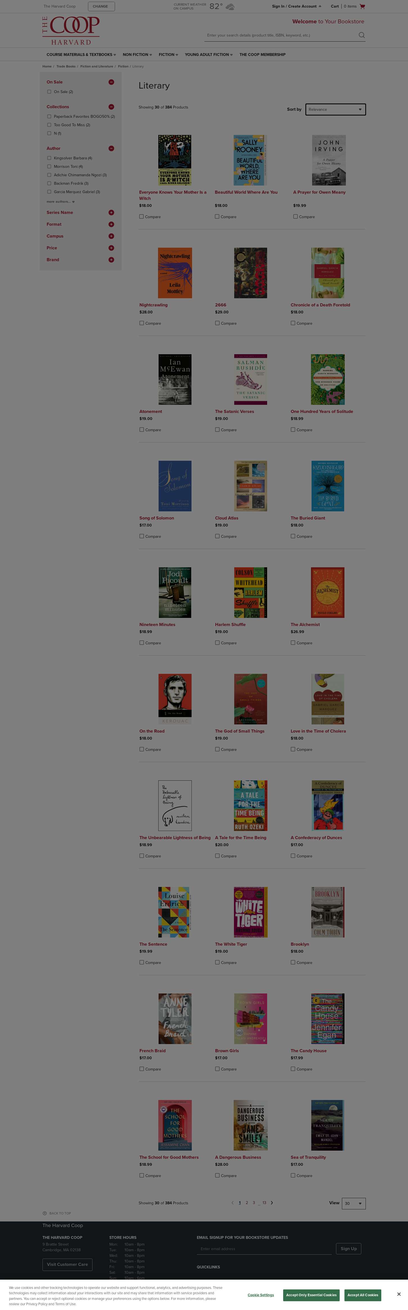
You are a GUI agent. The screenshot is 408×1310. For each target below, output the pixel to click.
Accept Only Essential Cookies (311, 1295)
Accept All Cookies (363, 1295)
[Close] (399, 1294)
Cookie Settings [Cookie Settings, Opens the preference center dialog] (261, 1295)
